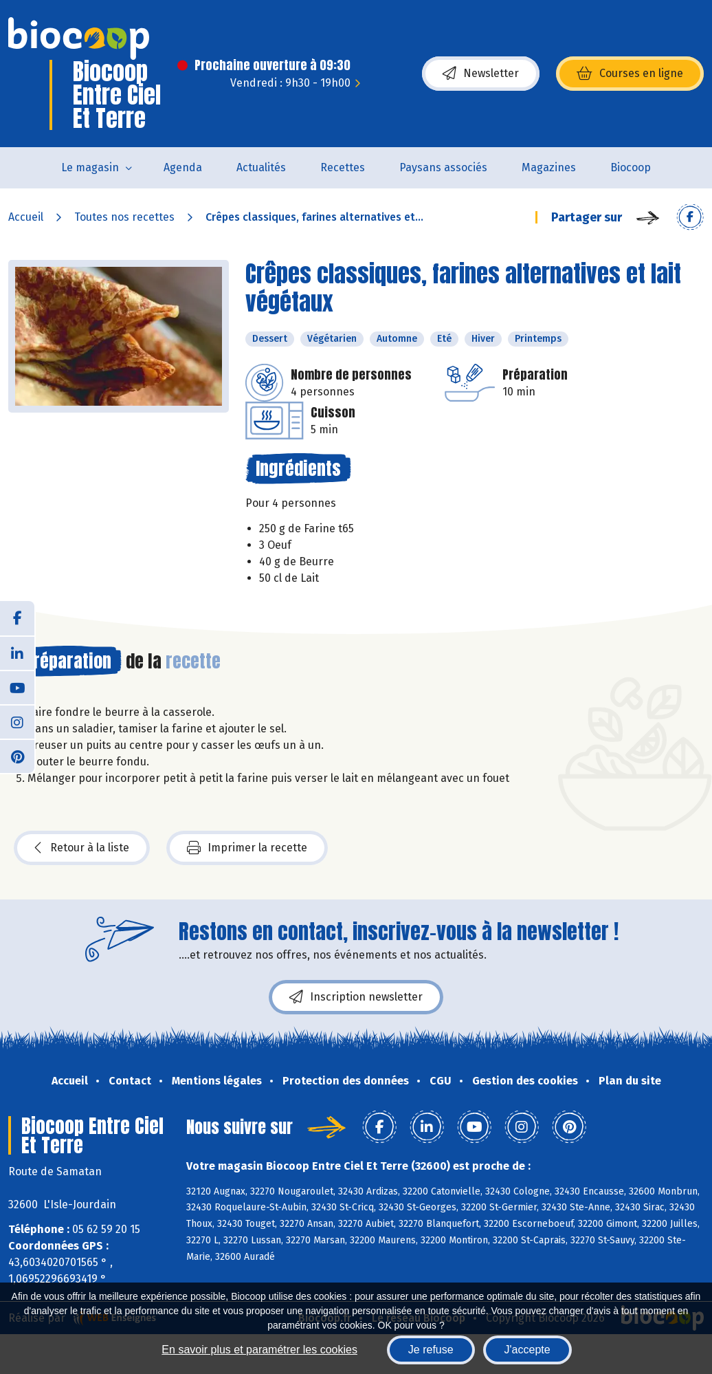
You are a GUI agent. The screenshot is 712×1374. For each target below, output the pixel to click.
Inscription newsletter (356, 997)
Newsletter (481, 73)
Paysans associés (443, 167)
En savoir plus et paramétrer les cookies (259, 1349)
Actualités (261, 167)
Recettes (342, 167)
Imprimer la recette (247, 848)
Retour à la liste (81, 848)
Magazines (549, 167)
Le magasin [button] (90, 167)
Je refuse (431, 1349)
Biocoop (630, 167)
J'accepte (527, 1349)
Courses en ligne (630, 73)
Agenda (183, 167)
